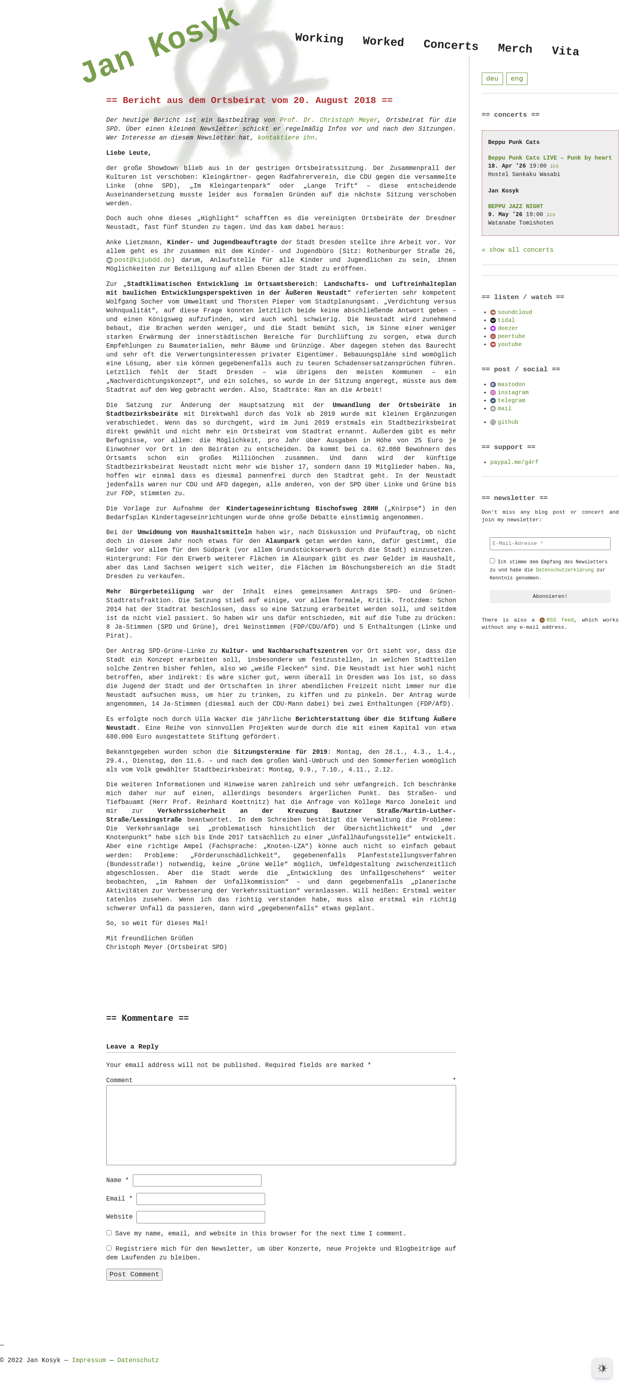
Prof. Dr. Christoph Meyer (328, 120)
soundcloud (515, 312)
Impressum (89, 1360)
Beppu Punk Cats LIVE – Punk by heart (550, 158)
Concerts (451, 45)
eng (517, 78)
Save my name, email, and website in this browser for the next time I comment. (260, 1233)
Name (117, 1180)
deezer (508, 328)
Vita (566, 52)
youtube (510, 344)
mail (504, 409)
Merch (515, 48)
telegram (512, 401)
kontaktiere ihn (286, 138)
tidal (506, 320)
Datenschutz (138, 1360)
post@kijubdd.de (142, 260)
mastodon (512, 385)
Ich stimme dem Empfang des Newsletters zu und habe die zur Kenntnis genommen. (549, 570)
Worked (384, 42)
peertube (512, 336)
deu (492, 78)
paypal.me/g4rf (514, 462)
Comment (281, 1081)
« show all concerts (518, 250)
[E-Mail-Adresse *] (550, 544)
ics (554, 166)
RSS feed (560, 620)
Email (119, 1198)
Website (119, 1216)
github (508, 422)
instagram (513, 393)
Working (319, 39)
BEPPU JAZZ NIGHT (515, 207)
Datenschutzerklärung (565, 570)
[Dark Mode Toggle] (602, 1368)
